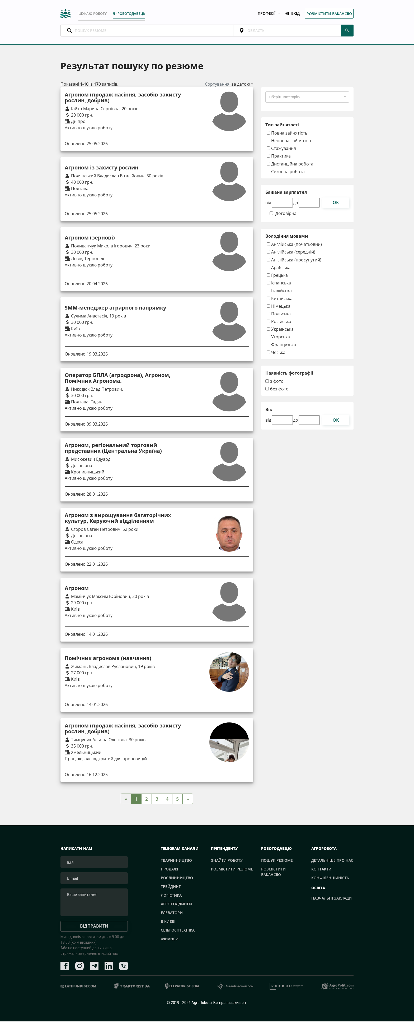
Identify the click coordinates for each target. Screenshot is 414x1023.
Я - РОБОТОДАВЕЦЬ (135, 13)
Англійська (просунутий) (294, 261)
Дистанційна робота (290, 165)
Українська (280, 331)
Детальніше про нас (332, 861)
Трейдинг (171, 888)
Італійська (279, 292)
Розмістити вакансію (329, 14)
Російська (279, 323)
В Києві (168, 922)
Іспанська (279, 284)
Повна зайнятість (287, 134)
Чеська (276, 354)
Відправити (94, 928)
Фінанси (169, 940)
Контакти (321, 870)
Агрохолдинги (176, 905)
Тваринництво (176, 861)
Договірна (286, 215)
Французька (281, 346)
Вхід (292, 14)
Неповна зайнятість (289, 142)
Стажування (281, 150)
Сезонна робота (286, 173)
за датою (241, 86)
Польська (279, 315)
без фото (279, 390)
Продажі (169, 870)
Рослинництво (177, 879)
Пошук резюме (277, 861)
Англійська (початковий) (294, 246)
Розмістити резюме (232, 870)
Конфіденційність (330, 879)
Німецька (278, 307)
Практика (279, 157)
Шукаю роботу (94, 13)
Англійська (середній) (291, 253)
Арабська (278, 269)
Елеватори (172, 914)
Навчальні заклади (331, 899)
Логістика (171, 896)
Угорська (278, 338)
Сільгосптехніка (178, 931)
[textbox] (284, 99)
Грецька (277, 277)
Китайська (280, 300)
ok (336, 204)
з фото (277, 383)
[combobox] (307, 98)
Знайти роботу (227, 861)
